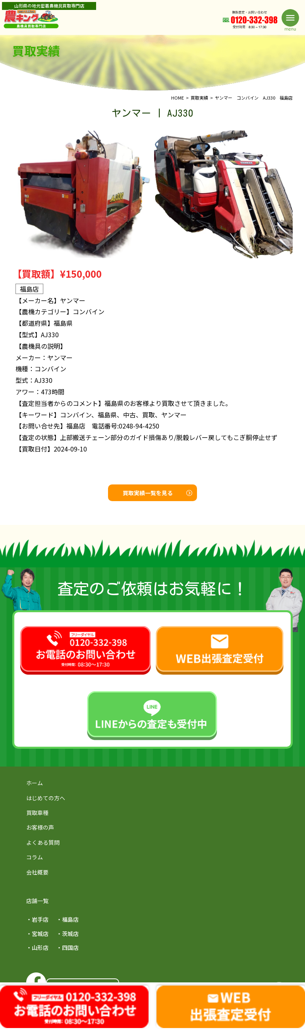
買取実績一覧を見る (157, 493)
